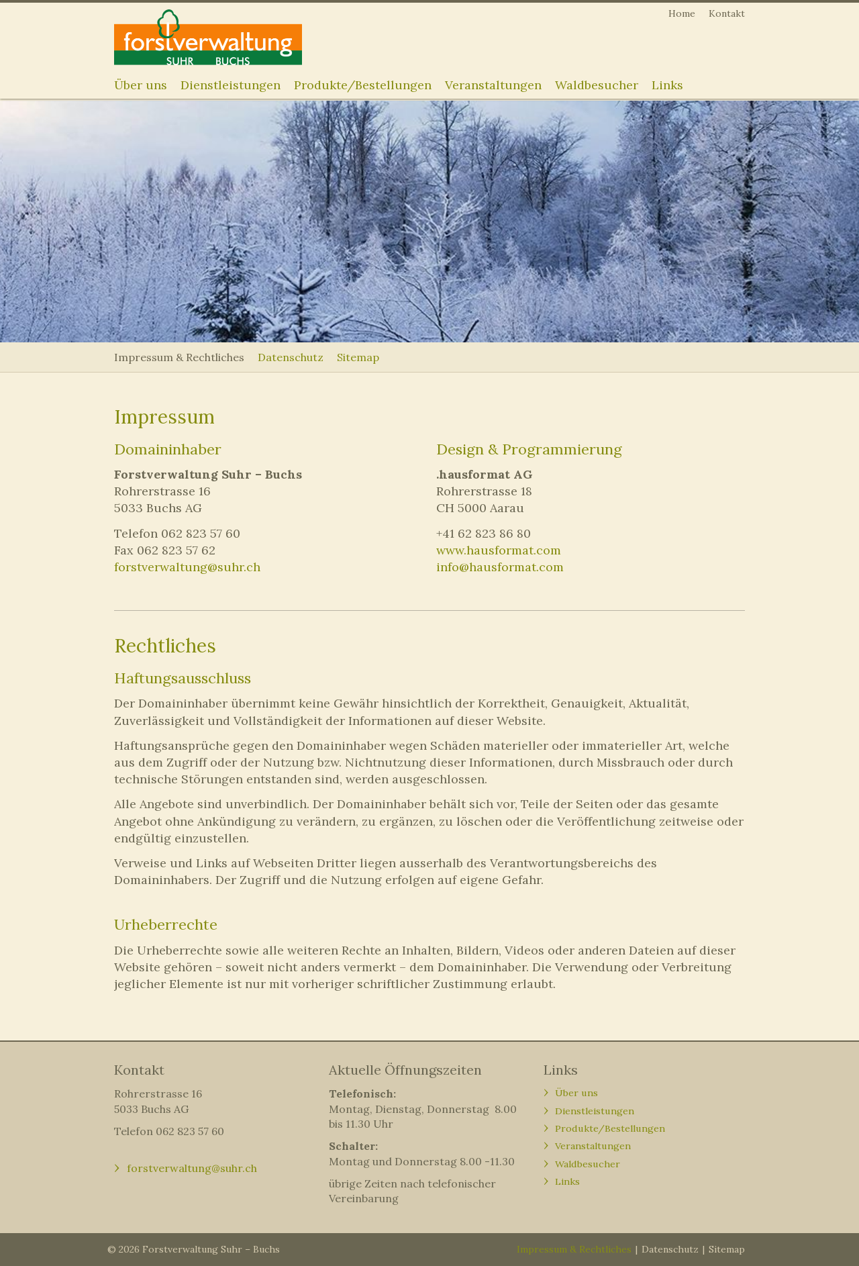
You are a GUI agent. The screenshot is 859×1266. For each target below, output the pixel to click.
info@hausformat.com (500, 567)
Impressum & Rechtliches (179, 357)
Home (681, 13)
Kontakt (727, 13)
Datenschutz (290, 357)
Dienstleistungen (231, 85)
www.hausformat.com (498, 550)
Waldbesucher (596, 85)
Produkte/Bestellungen (363, 85)
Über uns (140, 85)
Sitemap (358, 357)
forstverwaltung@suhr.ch (187, 567)
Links (667, 85)
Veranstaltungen (493, 85)
